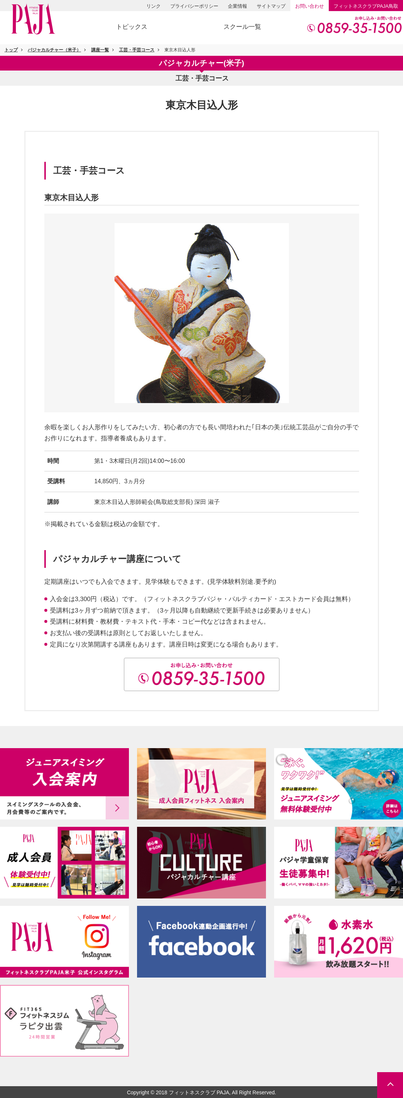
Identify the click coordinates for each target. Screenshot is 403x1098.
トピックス (131, 26)
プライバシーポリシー (194, 6)
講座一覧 (100, 49)
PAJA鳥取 (366, 6)
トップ (11, 49)
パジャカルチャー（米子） (54, 49)
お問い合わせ (309, 6)
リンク (153, 6)
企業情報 (237, 6)
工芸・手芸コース (136, 49)
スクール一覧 (242, 26)
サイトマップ (271, 6)
